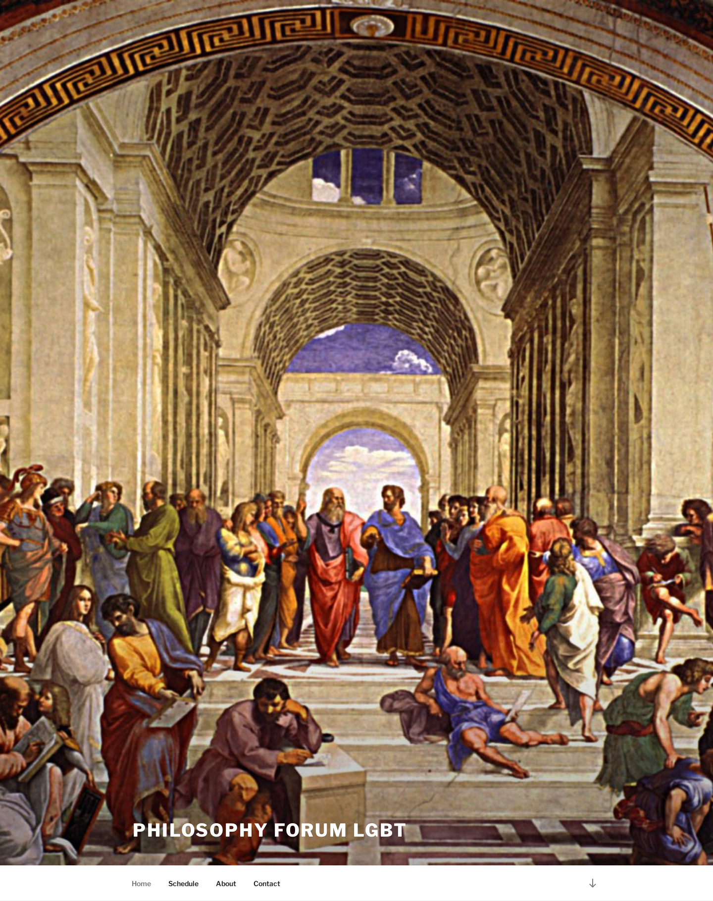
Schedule (183, 883)
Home (141, 883)
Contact (267, 883)
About (226, 883)
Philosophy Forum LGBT (270, 830)
